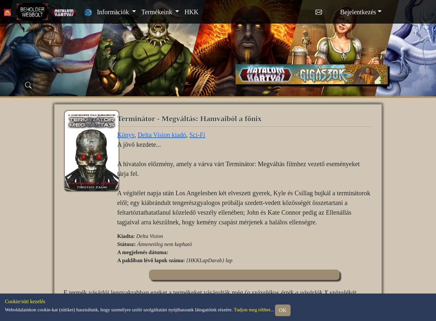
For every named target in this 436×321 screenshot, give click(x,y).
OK (282, 310)
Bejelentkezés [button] (358, 12)
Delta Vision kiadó (162, 134)
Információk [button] (114, 12)
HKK (191, 12)
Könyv (125, 134)
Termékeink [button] (157, 12)
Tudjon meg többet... (254, 310)
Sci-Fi (197, 134)
